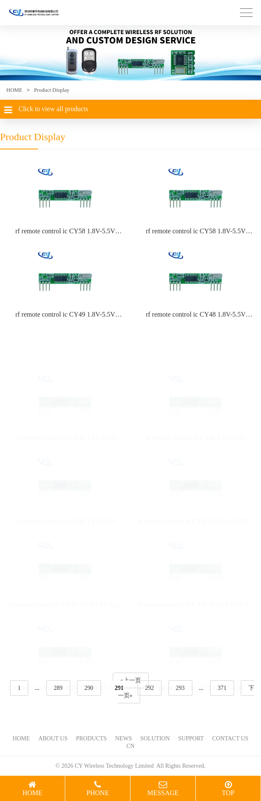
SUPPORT (191, 738)
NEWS (123, 738)
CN (130, 746)
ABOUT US (52, 738)
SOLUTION (155, 738)
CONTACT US (230, 738)
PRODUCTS (91, 738)
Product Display (51, 90)
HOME (14, 90)
